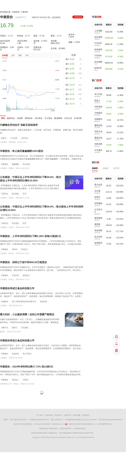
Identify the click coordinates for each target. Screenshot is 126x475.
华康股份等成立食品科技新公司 (17, 288)
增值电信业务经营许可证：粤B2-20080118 (46, 420)
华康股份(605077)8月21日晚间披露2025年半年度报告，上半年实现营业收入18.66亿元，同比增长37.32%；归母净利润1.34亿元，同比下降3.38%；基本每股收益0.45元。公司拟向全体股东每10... (41, 244)
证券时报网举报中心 (105, 424)
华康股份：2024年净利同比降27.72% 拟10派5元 (26, 366)
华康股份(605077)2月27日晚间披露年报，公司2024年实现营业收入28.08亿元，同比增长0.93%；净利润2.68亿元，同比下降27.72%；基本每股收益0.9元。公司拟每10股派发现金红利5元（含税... (41, 375)
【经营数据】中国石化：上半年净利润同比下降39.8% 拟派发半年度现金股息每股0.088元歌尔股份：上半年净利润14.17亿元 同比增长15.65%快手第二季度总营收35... (30, 188)
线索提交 (86, 415)
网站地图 (76, 415)
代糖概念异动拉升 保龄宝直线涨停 (19, 125)
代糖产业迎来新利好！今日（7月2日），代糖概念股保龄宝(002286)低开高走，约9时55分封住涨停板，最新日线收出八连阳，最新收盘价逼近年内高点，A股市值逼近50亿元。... (30, 322)
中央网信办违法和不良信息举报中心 (81, 424)
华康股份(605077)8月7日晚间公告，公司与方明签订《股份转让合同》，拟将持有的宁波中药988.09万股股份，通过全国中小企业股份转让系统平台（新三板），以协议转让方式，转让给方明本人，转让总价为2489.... (41, 270)
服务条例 (49, 415)
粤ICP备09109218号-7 (19, 420)
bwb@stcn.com (58, 424)
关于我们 (39, 415)
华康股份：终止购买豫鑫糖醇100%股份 (21, 151)
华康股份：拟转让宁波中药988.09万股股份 (23, 262)
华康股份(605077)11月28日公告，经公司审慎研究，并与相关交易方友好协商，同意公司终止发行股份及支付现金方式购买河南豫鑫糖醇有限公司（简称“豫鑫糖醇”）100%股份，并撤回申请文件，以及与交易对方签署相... (41, 159)
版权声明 (67, 415)
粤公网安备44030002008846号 (111, 420)
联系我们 (58, 415)
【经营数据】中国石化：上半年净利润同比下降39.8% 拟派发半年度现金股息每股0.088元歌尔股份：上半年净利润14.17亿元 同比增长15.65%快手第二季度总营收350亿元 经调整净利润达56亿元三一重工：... (41, 218)
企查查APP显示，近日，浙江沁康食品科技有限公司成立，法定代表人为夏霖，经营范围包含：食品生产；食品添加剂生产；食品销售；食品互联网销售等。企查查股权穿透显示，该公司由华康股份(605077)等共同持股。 (41, 348)
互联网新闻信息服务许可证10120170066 (80, 420)
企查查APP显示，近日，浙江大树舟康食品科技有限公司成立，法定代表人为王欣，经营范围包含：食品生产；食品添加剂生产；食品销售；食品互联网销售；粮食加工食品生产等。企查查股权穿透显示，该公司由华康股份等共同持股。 (41, 296)
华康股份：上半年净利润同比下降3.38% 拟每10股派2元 (30, 236)
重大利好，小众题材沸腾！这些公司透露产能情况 (27, 314)
